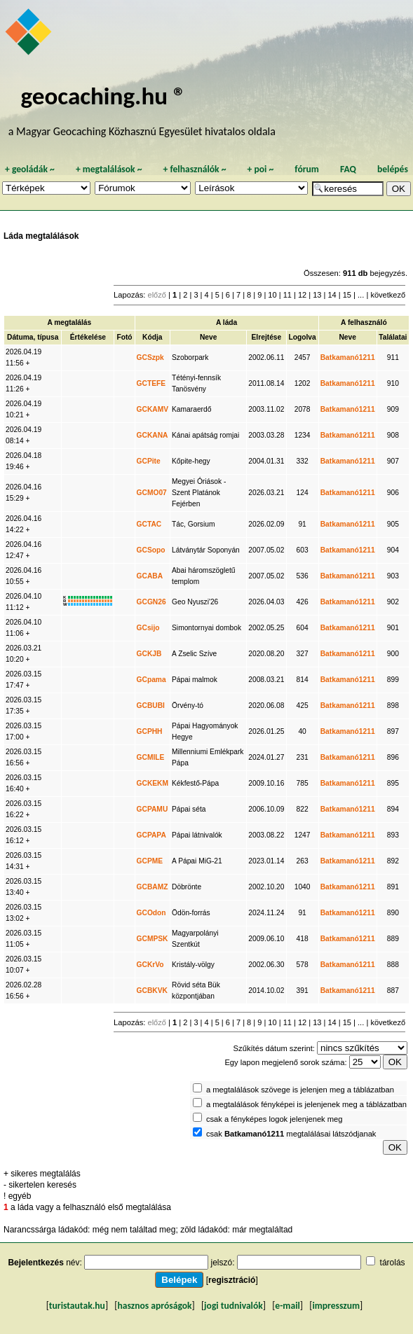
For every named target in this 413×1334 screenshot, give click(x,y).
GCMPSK (152, 939)
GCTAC (149, 524)
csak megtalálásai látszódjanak (291, 1134)
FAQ (348, 169)
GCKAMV (153, 409)
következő (387, 295)
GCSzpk (150, 357)
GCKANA (152, 435)
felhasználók (194, 169)
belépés (392, 169)
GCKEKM (153, 783)
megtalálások (109, 169)
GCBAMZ (152, 887)
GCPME (150, 861)
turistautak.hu (77, 1306)
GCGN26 (151, 602)
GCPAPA (151, 835)
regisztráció (231, 1280)
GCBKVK (152, 990)
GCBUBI (151, 705)
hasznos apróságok (154, 1306)
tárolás (392, 1262)
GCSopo (151, 550)
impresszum (336, 1306)
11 (287, 295)
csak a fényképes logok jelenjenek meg (274, 1119)
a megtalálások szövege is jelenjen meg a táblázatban (300, 1089)
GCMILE (151, 757)
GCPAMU (152, 809)
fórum (306, 169)
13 (317, 295)
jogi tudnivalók (233, 1306)
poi (260, 169)
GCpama (151, 679)
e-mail (287, 1306)
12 (302, 295)
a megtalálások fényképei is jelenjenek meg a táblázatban (306, 1104)
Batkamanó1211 (347, 357)
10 (272, 295)
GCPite (149, 461)
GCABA (150, 576)
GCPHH (150, 731)
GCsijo (148, 628)
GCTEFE (151, 383)
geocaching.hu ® (103, 96)
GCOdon (151, 913)
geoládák (30, 169)
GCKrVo (150, 964)
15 (347, 295)
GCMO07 (152, 492)
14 (331, 295)
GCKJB (149, 654)
